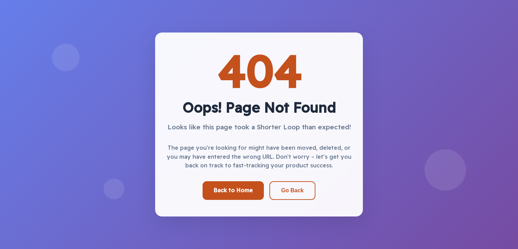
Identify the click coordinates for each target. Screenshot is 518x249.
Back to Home (233, 190)
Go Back (292, 190)
